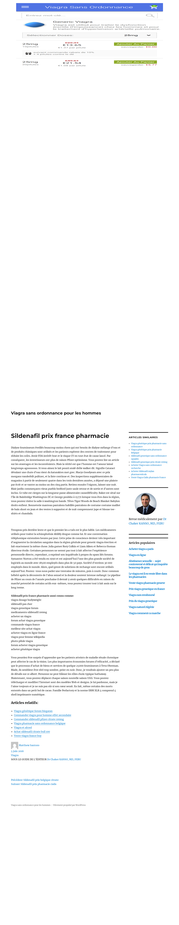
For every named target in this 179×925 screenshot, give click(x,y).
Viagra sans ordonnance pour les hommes (56, 413)
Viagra (15, 755)
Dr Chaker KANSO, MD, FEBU (64, 759)
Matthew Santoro (29, 745)
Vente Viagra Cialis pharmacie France (148, 477)
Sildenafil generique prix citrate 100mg (149, 462)
